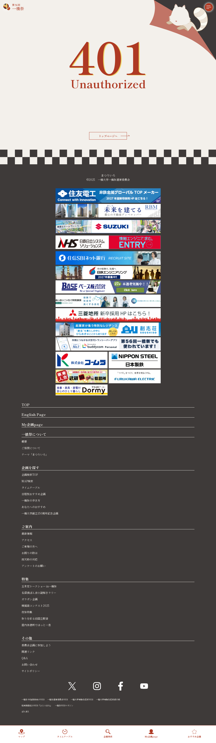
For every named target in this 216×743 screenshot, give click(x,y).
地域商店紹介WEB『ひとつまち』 (37, 705)
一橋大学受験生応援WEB (82, 699)
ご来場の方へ (30, 546)
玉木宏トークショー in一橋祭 (39, 586)
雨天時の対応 (30, 559)
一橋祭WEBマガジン (64, 705)
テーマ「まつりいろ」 (35, 454)
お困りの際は (30, 553)
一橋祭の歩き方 (31, 500)
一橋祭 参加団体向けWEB (33, 699)
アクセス (27, 540)
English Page (34, 414)
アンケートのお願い (34, 566)
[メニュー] (205, 11)
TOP (26, 404)
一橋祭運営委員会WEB (57, 699)
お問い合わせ (30, 664)
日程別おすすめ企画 (34, 494)
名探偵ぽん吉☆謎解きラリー (39, 592)
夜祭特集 (27, 612)
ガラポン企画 (30, 599)
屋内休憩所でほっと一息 (36, 625)
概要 (24, 441)
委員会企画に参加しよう (36, 645)
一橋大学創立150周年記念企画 (40, 513)
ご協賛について (31, 448)
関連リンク (28, 651)
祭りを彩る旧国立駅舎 (35, 618)
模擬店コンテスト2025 (35, 605)
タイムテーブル (31, 487)
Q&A (25, 658)
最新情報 (27, 533)
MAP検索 (27, 481)
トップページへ (113, 136)
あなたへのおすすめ (34, 507)
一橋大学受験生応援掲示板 (108, 699)
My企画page (32, 424)
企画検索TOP (30, 474)
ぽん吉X (25, 711)
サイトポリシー (31, 671)
